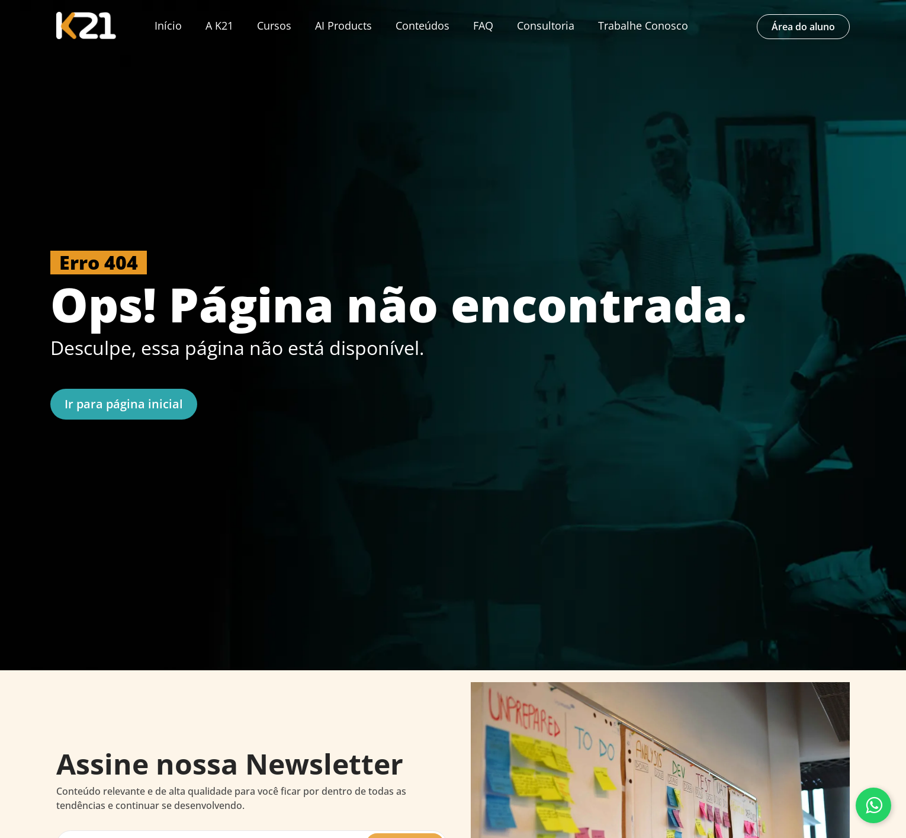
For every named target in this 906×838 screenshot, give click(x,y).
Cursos (274, 25)
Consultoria (545, 25)
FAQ (483, 25)
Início (168, 25)
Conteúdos (422, 25)
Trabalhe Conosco (643, 25)
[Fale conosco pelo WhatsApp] (873, 805)
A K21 (219, 25)
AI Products (343, 25)
